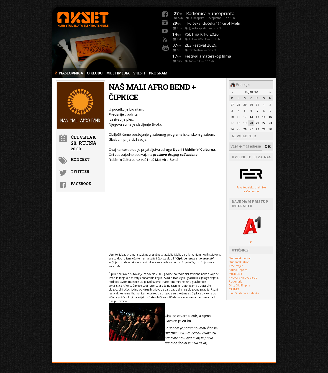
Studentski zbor (239, 260)
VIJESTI (139, 73)
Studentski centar (240, 256)
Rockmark (235, 279)
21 (257, 122)
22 (263, 122)
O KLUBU (95, 73)
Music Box (235, 272)
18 (238, 122)
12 (244, 116)
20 (251, 122)
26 (244, 128)
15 (263, 116)
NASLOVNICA (71, 73)
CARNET (234, 287)
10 (232, 116)
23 (270, 122)
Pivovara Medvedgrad (243, 276)
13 (251, 116)
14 (257, 116)
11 (238, 116)
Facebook (81, 183)
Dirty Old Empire (239, 283)
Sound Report (238, 268)
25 (238, 128)
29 (244, 104)
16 (270, 116)
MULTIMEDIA (118, 73)
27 (232, 104)
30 (251, 104)
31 (257, 104)
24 (232, 128)
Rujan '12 (251, 91)
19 (244, 122)
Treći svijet (236, 264)
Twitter (80, 171)
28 (238, 104)
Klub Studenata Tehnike (244, 291)
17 (232, 122)
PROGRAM (158, 73)
